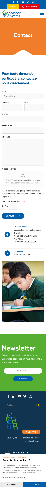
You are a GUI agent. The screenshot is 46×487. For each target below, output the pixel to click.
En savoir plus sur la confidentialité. (14, 477)
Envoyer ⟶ (13, 216)
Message (6, 137)
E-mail (5, 114)
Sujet (5, 91)
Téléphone (7, 125)
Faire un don (29, 6)
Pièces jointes (9, 169)
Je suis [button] (12, 6)
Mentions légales (32, 441)
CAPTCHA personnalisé (13, 202)
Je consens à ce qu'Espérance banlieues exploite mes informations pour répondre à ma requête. (21, 194)
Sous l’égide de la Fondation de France (23, 437)
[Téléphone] (23, 130)
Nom (26, 102)
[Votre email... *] (23, 371)
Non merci (11, 484)
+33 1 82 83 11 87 (18, 453)
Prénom (6, 102)
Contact (31, 432)
